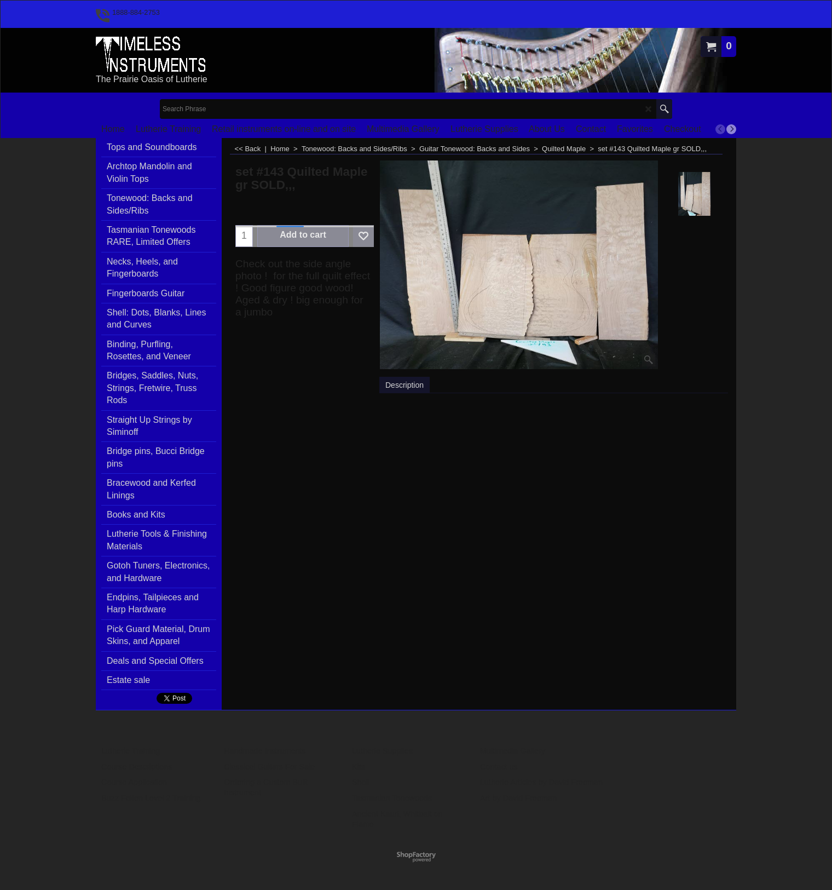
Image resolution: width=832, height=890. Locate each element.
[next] (731, 129)
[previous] (720, 129)
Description (404, 385)
